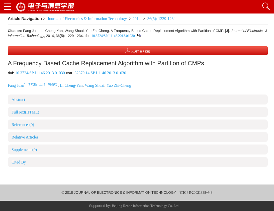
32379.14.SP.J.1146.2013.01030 (100, 73)
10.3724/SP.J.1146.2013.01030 (113, 36)
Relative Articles (25, 137)
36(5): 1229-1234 (161, 18)
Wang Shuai (94, 85)
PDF (137, 50)
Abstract (18, 100)
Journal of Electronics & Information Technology (87, 18)
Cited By (19, 162)
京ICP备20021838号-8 (195, 192)
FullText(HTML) (25, 112)
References (23, 124)
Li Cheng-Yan (71, 85)
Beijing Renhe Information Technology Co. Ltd (145, 206)
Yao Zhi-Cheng (119, 85)
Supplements (24, 150)
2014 (137, 18)
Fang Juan (16, 85)
